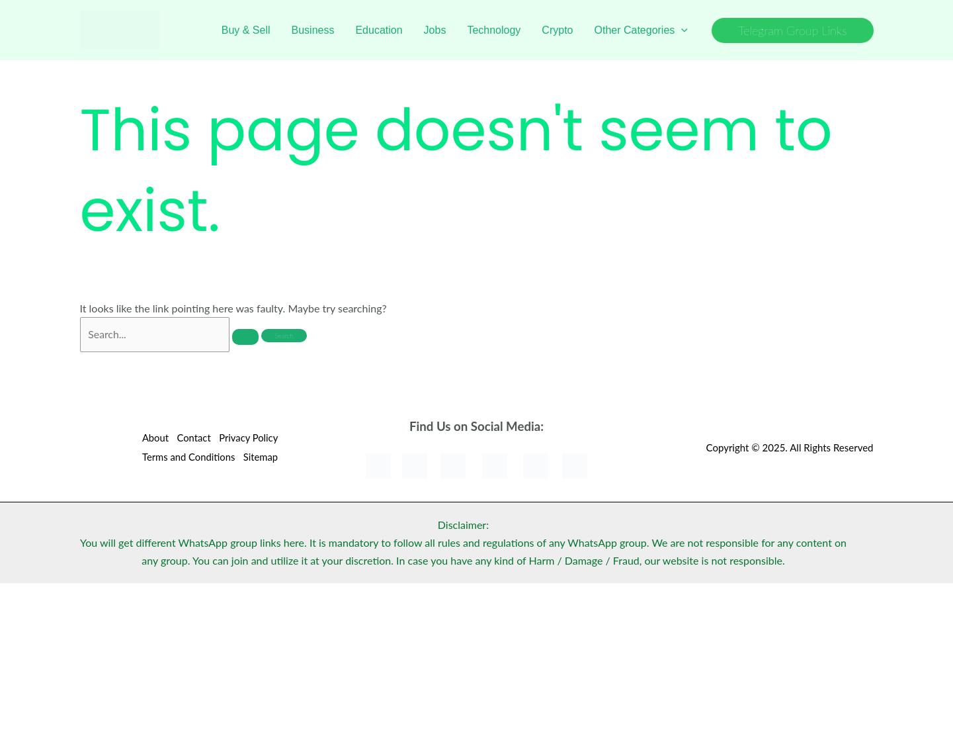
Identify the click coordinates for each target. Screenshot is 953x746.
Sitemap (261, 457)
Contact (192, 439)
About (152, 439)
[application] (681, 30)
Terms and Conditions (187, 457)
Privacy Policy (249, 439)
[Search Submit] (246, 338)
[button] (793, 30)
